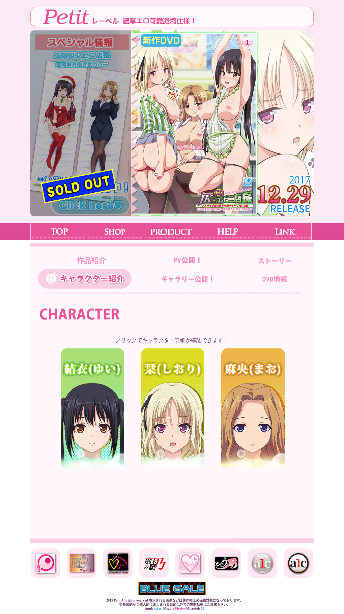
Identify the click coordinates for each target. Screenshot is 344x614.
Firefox (180, 608)
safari (158, 608)
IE (203, 608)
